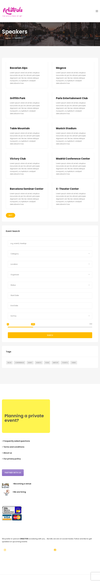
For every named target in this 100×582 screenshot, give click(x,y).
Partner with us (13, 476)
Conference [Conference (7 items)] (19, 366)
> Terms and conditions (13, 450)
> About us (7, 456)
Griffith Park (18, 98)
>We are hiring (19, 495)
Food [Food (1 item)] (47, 366)
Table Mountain (20, 128)
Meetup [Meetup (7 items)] (55, 366)
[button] (50, 257)
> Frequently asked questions (16, 444)
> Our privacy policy (11, 462)
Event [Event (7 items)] (30, 366)
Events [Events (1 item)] (38, 366)
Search (50, 338)
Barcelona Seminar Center (27, 192)
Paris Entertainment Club (72, 98)
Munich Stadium (66, 128)
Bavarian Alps (19, 68)
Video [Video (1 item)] (74, 366)
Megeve (61, 68)
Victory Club (18, 158)
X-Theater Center (67, 192)
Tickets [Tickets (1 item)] (65, 366)
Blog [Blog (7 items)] (9, 366)
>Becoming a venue (22, 487)
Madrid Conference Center (68, 160)
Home (8, 38)
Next (10, 219)
